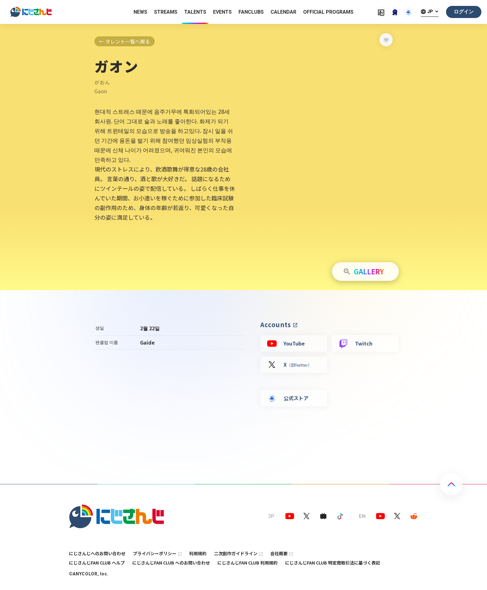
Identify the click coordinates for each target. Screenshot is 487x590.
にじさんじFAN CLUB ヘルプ (97, 563)
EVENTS (222, 12)
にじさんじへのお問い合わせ (97, 553)
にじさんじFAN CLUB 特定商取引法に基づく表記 (332, 563)
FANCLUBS (251, 12)
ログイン (464, 12)
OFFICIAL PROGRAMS (328, 12)
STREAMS (165, 12)
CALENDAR (283, 12)
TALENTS (195, 12)
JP (430, 11)
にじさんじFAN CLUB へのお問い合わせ (171, 563)
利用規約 (198, 553)
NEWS (140, 12)
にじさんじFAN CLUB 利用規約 (247, 563)
